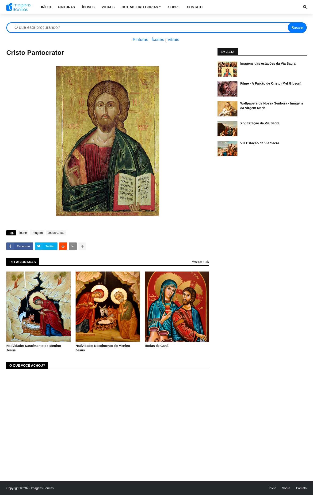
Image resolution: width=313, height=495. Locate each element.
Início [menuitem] (46, 7)
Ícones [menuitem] (88, 7)
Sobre (286, 488)
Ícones (158, 39)
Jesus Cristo (56, 232)
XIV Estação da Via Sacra (259, 123)
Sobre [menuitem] (174, 7)
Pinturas (140, 39)
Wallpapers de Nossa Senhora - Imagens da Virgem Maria (271, 105)
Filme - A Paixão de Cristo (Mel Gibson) (270, 83)
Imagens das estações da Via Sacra (268, 63)
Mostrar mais (200, 261)
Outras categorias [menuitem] (140, 7)
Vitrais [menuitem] (108, 7)
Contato (301, 488)
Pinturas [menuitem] (66, 7)
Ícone (23, 232)
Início (272, 488)
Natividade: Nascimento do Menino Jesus (33, 348)
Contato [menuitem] (194, 7)
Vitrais (173, 39)
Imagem (37, 232)
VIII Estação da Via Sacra (259, 143)
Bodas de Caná (156, 346)
